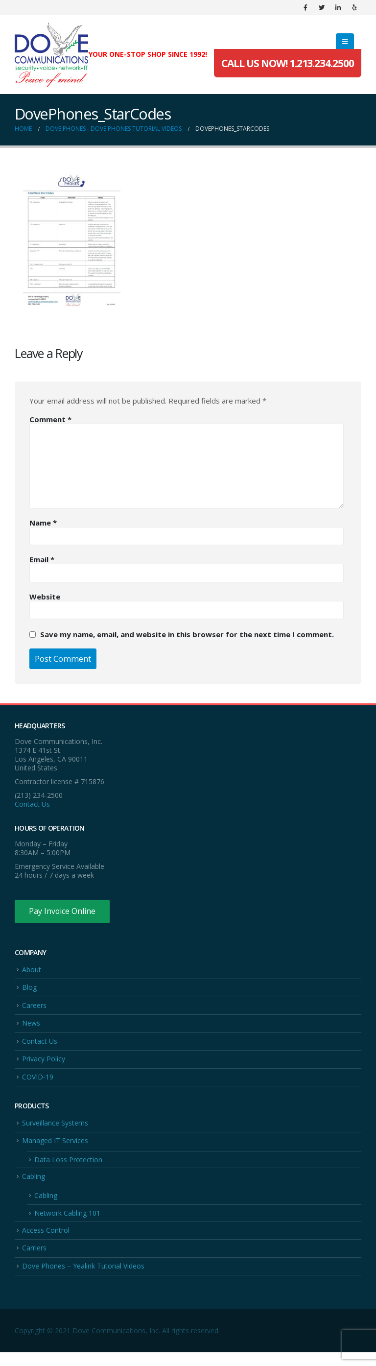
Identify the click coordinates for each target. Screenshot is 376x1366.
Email (41, 559)
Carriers (34, 1260)
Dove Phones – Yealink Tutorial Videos (83, 1279)
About (31, 970)
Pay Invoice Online (62, 911)
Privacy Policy (43, 1063)
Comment (50, 419)
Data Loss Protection (68, 1168)
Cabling (33, 1185)
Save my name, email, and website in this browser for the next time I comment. (187, 634)
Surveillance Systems (55, 1129)
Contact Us (32, 804)
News (31, 1026)
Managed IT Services (55, 1148)
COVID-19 (37, 1082)
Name (43, 522)
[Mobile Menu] (345, 41)
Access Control (46, 1241)
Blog (29, 988)
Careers (34, 1007)
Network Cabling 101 (67, 1224)
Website (44, 596)
